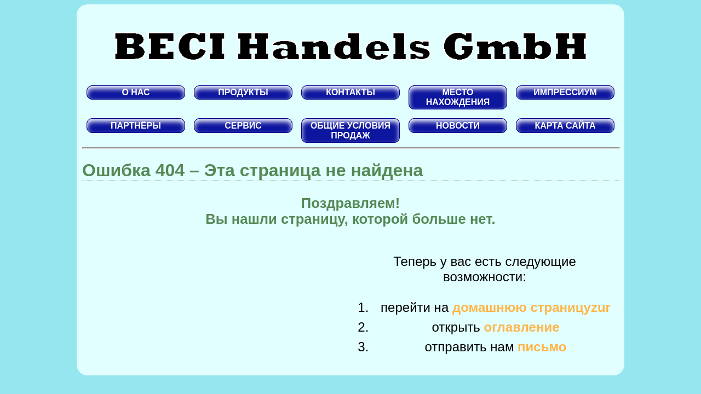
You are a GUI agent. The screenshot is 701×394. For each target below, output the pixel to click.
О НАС (136, 92)
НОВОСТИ (458, 125)
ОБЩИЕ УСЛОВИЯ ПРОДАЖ (350, 130)
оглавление (522, 327)
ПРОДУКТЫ (243, 92)
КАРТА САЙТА (565, 125)
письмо (542, 346)
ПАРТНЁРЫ (136, 125)
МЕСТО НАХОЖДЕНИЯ (458, 97)
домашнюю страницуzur (531, 307)
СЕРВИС (243, 125)
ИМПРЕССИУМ (565, 92)
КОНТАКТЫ (350, 92)
